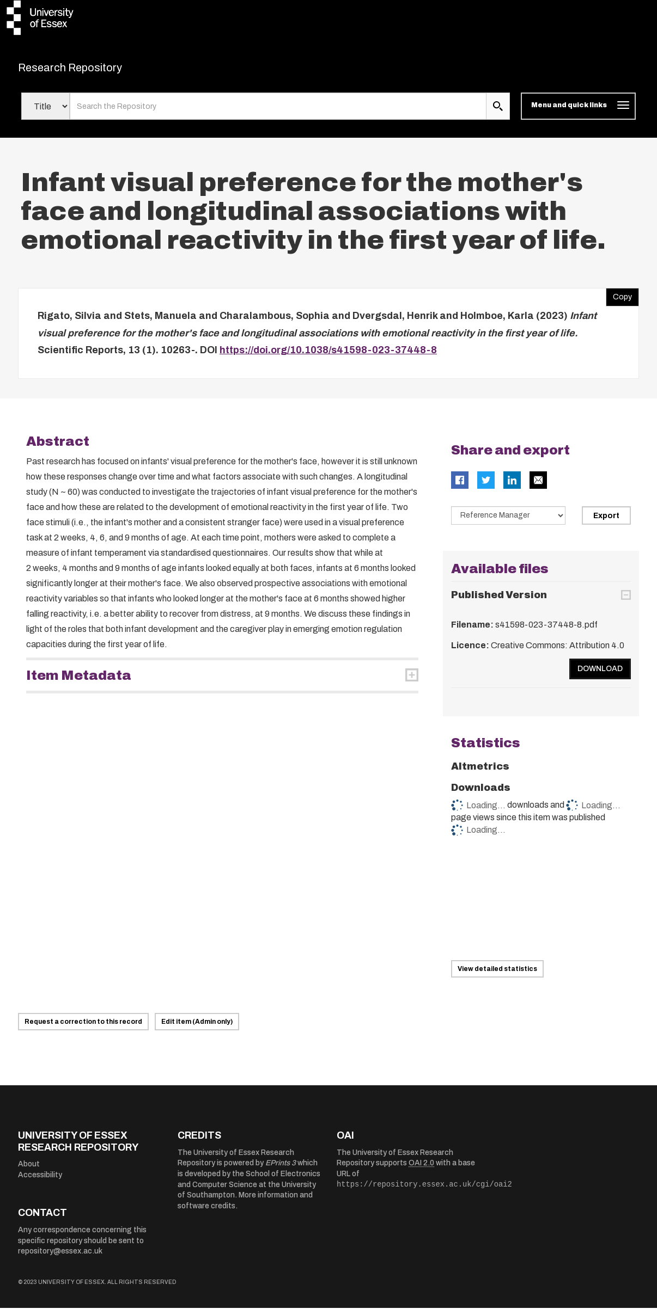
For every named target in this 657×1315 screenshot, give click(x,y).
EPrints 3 (280, 1170)
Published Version (499, 602)
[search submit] (498, 113)
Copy (619, 301)
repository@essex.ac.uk (60, 1258)
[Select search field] (45, 113)
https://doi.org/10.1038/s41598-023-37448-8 (328, 357)
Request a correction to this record (83, 1029)
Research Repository (94, 70)
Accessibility (40, 1181)
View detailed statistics (497, 976)
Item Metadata (78, 682)
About (29, 1171)
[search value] (278, 113)
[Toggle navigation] (578, 113)
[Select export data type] (508, 522)
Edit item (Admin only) (197, 1029)
